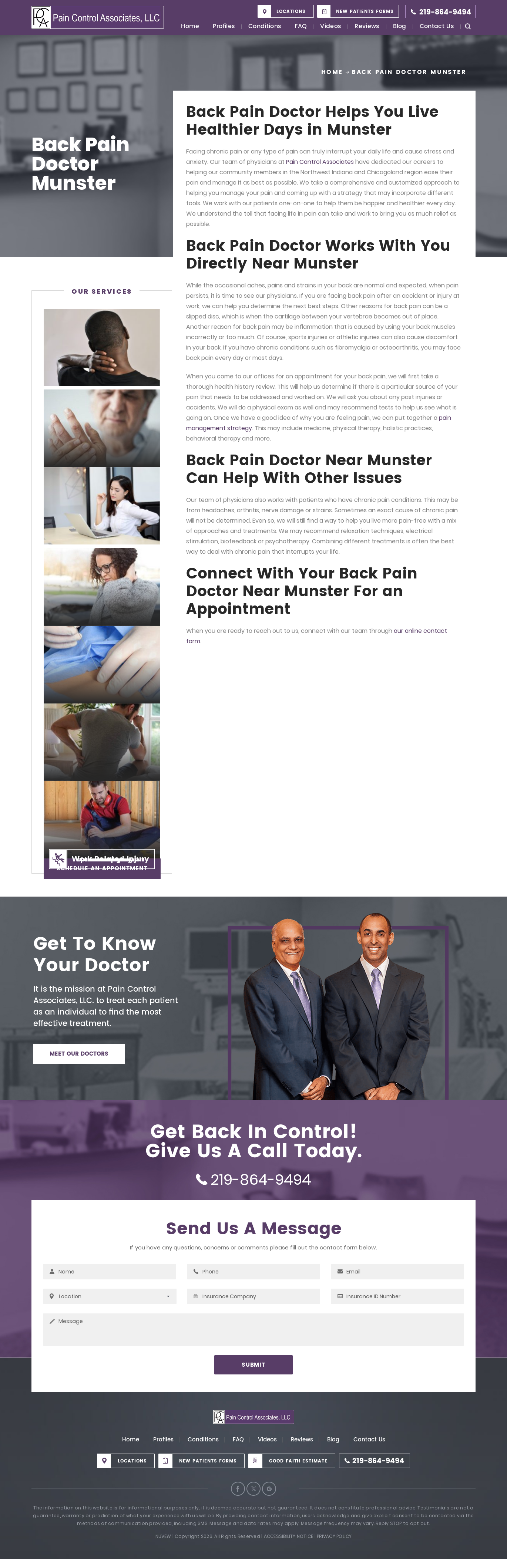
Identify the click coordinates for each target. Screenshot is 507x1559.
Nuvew (163, 1536)
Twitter (253, 1489)
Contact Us (437, 27)
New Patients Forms (365, 11)
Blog (399, 27)
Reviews (367, 27)
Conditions (264, 27)
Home (190, 27)
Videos (330, 27)
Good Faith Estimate (298, 1461)
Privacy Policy (334, 1536)
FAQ (301, 27)
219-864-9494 (445, 12)
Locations (291, 11)
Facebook (238, 1489)
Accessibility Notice (288, 1536)
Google (269, 1489)
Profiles (224, 27)
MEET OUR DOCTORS (79, 1054)
